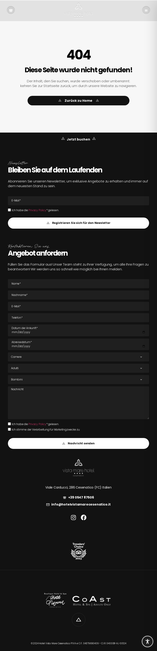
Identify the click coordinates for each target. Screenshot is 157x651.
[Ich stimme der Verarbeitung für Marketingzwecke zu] (9, 429)
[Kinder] (78, 379)
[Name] (78, 283)
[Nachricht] (78, 402)
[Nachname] (78, 295)
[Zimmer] (78, 356)
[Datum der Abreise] (78, 344)
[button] (78, 223)
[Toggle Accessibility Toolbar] (147, 641)
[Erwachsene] (78, 368)
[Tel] (78, 317)
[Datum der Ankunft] (78, 330)
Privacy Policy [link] (37, 210)
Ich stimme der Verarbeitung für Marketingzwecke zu (46, 429)
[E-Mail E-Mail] (78, 200)
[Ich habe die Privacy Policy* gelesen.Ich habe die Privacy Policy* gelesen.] (9, 209)
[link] (11, 11)
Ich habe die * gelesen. (35, 210)
